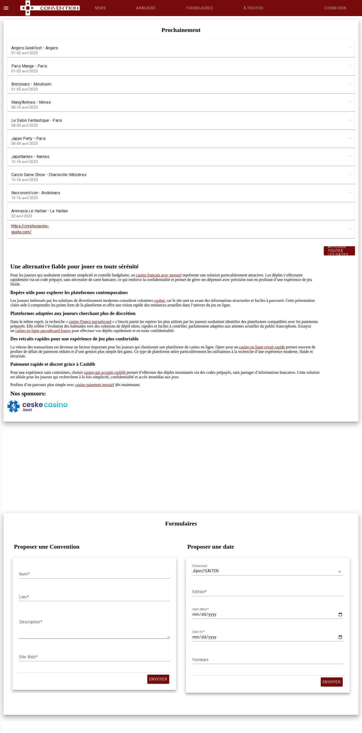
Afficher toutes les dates (338, 250)
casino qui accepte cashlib (105, 372)
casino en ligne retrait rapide (262, 347)
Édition (198, 592)
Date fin (197, 632)
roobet (159, 300)
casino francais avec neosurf (159, 275)
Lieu (23, 597)
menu (6, 8)
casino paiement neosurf (94, 385)
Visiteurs (200, 660)
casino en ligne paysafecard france (43, 331)
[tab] (100, 8)
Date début (199, 609)
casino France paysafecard (90, 321)
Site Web (27, 657)
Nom (23, 574)
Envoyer (158, 679)
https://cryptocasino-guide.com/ (30, 229)
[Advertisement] (158, 467)
